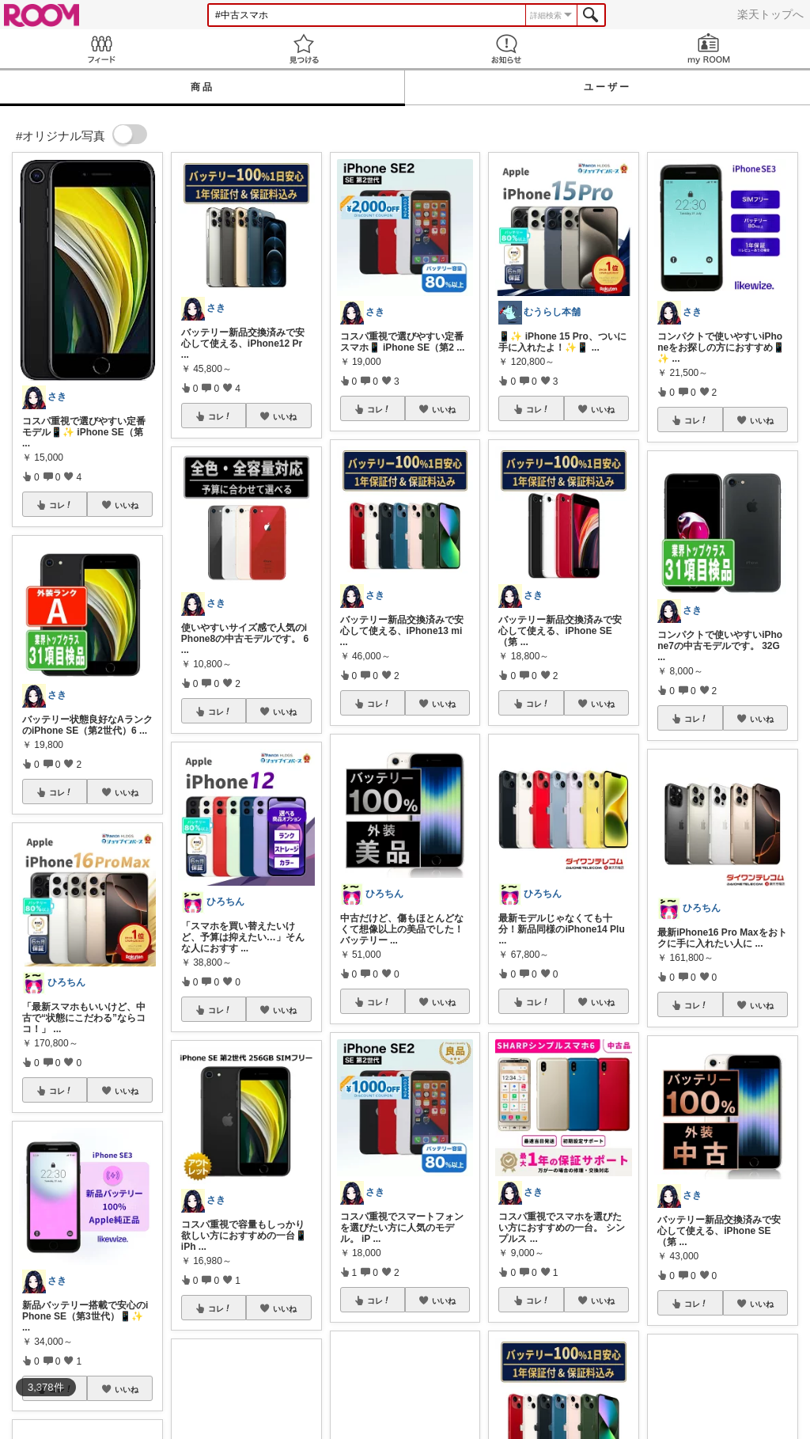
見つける (303, 48)
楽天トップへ (770, 14)
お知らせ (506, 48)
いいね (126, 505)
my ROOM (709, 48)
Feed (101, 48)
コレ (61, 505)
